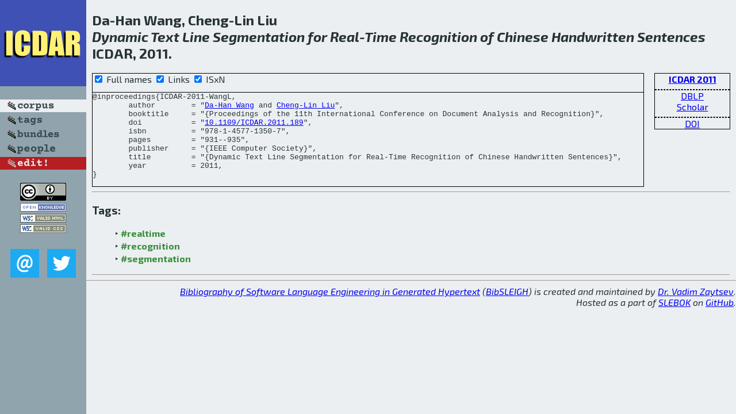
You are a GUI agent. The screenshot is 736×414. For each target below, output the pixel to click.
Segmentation (259, 36)
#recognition (150, 263)
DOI (692, 123)
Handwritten (592, 36)
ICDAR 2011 (692, 79)
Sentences (671, 36)
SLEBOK (674, 319)
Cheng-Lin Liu (306, 108)
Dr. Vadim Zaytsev (696, 308)
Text (165, 36)
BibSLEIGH (507, 308)
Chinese (523, 36)
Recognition (438, 36)
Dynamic (120, 36)
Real (344, 36)
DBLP (692, 95)
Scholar (692, 106)
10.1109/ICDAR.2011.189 (254, 129)
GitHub (720, 319)
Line (196, 36)
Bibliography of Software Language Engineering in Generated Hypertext (330, 308)
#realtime (143, 250)
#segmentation (156, 275)
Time (381, 36)
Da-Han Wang (229, 108)
